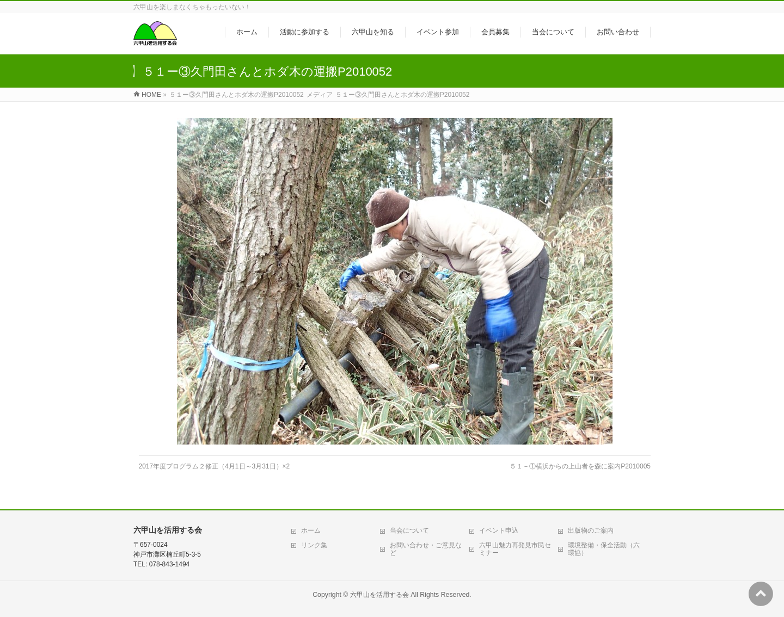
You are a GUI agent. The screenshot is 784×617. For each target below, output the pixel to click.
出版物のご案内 (591, 530)
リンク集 (314, 545)
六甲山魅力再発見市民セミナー (515, 549)
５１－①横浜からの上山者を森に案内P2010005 (580, 466)
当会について (409, 530)
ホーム (311, 530)
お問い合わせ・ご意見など (426, 549)
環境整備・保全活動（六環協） (604, 549)
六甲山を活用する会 (379, 595)
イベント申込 (498, 530)
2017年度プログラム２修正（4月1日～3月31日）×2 (214, 466)
